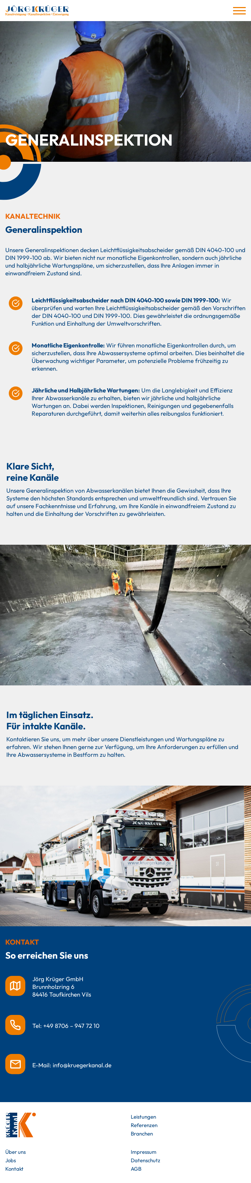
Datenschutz (145, 1160)
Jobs (10, 1160)
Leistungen (143, 1116)
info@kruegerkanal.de (82, 1065)
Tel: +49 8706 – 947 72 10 (65, 1025)
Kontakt (14, 1168)
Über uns (15, 1152)
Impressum (143, 1152)
